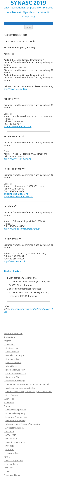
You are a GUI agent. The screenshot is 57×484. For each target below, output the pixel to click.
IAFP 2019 (9, 446)
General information (13, 333)
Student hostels (12, 271)
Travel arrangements (13, 460)
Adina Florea (11, 366)
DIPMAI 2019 (11, 438)
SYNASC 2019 (28, 2)
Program (8, 340)
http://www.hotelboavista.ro (17, 158)
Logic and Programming (16, 417)
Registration (9, 337)
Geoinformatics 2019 (14, 442)
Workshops (9, 431)
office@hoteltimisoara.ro (16, 193)
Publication (9, 402)
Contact (7, 471)
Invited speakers (11, 348)
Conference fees (11, 453)
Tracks (7, 406)
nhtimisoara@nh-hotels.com (17, 126)
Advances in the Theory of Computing (22, 424)
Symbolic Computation (15, 409)
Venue (7, 456)
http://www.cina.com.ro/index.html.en (22, 228)
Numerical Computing (15, 413)
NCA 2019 (9, 449)
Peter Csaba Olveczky (15, 373)
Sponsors (8, 467)
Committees (9, 344)
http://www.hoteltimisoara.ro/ (18, 196)
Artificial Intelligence (14, 427)
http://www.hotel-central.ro (17, 261)
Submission (9, 398)
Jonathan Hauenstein (15, 369)
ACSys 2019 (10, 435)
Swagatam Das (12, 359)
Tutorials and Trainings (14, 380)
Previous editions (12, 475)
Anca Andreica (12, 351)
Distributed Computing (15, 420)
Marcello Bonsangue (14, 355)
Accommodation (11, 464)
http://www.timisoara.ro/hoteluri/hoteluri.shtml (28, 310)
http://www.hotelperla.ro (16, 88)
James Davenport (13, 362)
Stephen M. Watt (13, 377)
